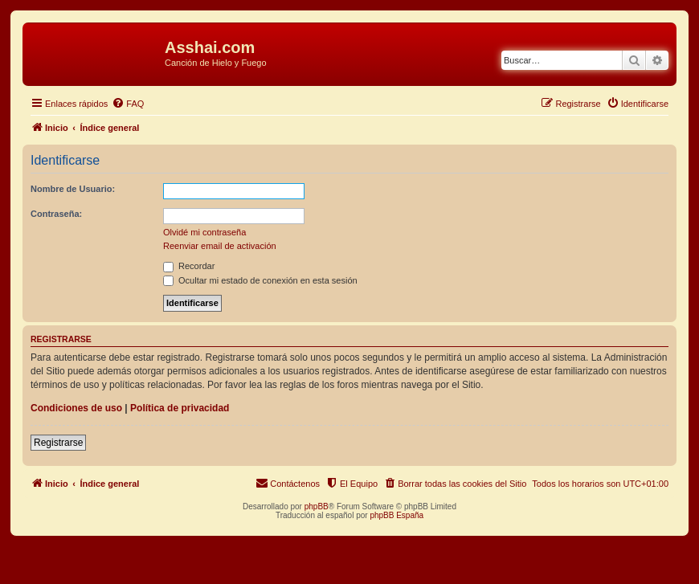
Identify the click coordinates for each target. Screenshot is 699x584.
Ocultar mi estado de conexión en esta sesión (260, 280)
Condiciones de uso (76, 408)
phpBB (317, 506)
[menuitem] (128, 103)
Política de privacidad (179, 408)
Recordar (189, 266)
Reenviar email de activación (219, 246)
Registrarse (58, 442)
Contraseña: (56, 213)
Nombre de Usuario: (73, 189)
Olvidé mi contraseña (204, 232)
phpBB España (396, 515)
